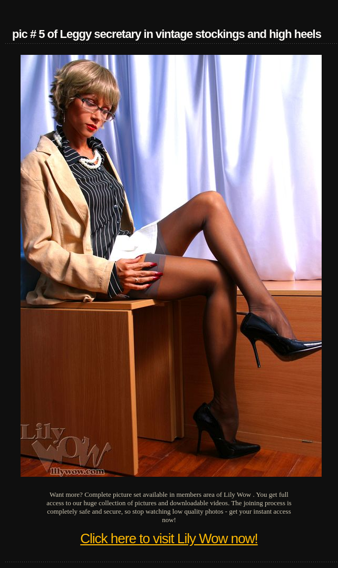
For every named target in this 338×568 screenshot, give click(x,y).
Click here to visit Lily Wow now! (168, 538)
